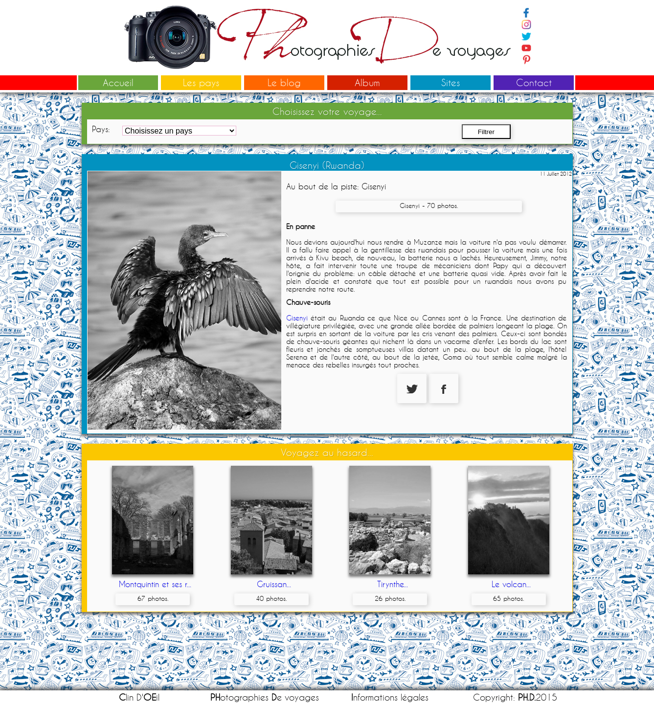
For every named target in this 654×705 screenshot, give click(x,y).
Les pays (201, 82)
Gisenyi (297, 318)
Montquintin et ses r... (155, 584)
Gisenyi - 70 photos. (429, 205)
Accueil (118, 82)
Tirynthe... (392, 584)
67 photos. (152, 598)
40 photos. (271, 598)
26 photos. (390, 598)
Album (367, 82)
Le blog (284, 82)
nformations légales (389, 697)
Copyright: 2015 (515, 697)
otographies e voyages (264, 697)
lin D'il (139, 697)
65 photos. (508, 598)
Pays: (101, 129)
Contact (534, 82)
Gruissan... (274, 584)
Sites (450, 82)
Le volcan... (511, 584)
